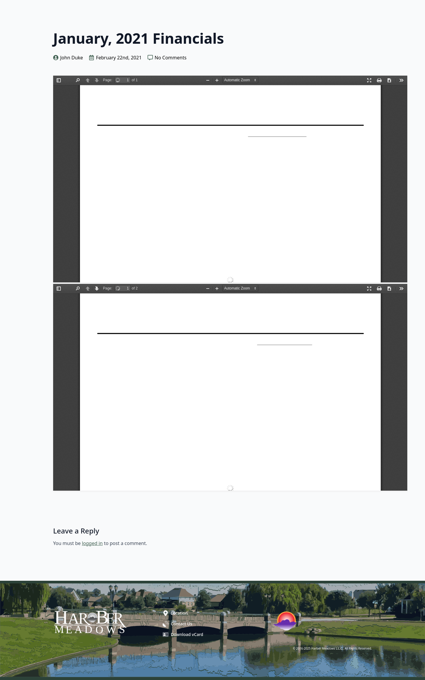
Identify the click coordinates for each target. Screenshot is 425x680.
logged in (92, 543)
